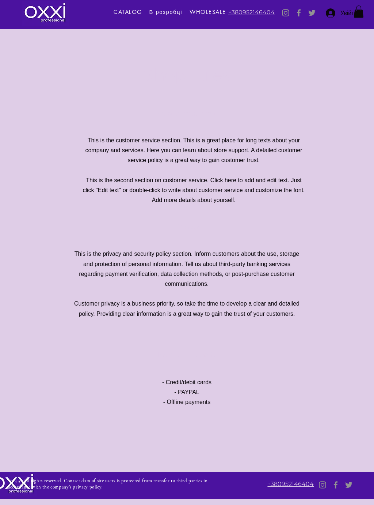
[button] (359, 11)
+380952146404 (251, 12)
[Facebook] (299, 13)
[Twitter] (312, 13)
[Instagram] (285, 13)
